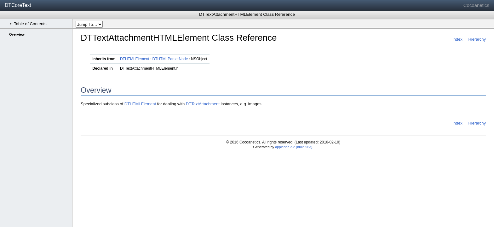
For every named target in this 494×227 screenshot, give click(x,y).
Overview (17, 34)
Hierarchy (477, 39)
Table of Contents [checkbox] (28, 23)
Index (457, 39)
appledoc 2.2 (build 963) (293, 147)
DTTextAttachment (203, 104)
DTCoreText (18, 5)
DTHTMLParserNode (170, 59)
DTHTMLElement (134, 59)
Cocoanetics (476, 5)
